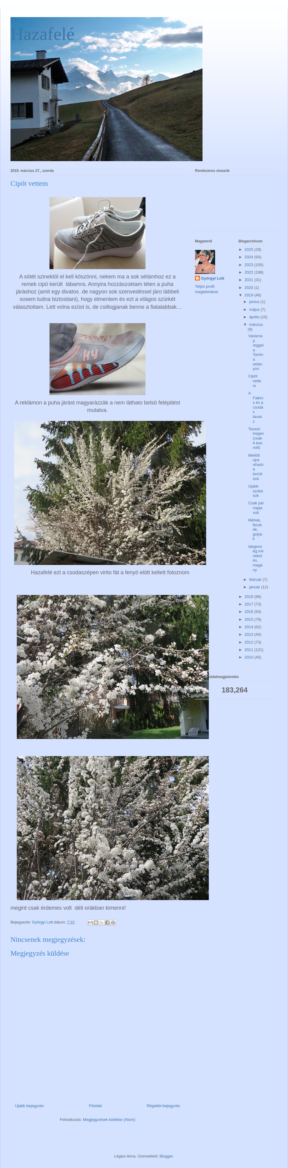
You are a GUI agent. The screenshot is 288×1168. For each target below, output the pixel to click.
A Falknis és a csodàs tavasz (255, 407)
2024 (249, 257)
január (255, 587)
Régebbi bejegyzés (163, 1105)
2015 (249, 619)
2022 (249, 272)
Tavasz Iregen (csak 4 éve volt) (256, 438)
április (255, 317)
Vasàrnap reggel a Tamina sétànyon (255, 352)
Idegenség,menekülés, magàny (255, 558)
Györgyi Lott (212, 278)
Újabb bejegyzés (29, 1105)
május (255, 309)
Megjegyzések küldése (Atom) (109, 1119)
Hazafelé (42, 34)
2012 (249, 642)
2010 (249, 657)
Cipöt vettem (254, 381)
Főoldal (95, 1105)
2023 (249, 265)
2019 (249, 295)
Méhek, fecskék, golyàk (255, 529)
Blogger (166, 1156)
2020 (249, 287)
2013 (249, 634)
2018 (249, 596)
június (255, 301)
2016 (249, 611)
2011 (249, 649)
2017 (249, 604)
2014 (249, 627)
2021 (249, 280)
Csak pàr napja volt (256, 508)
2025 (249, 249)
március (256, 324)
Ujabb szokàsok (255, 491)
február (256, 579)
